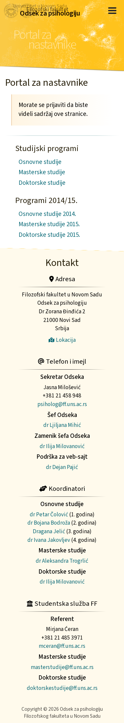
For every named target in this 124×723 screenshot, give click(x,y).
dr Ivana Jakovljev (48, 540)
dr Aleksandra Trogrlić (62, 561)
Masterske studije (42, 172)
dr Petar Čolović (49, 514)
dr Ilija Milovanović (62, 446)
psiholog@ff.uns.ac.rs (62, 404)
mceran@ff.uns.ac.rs (62, 646)
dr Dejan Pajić (62, 467)
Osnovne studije (40, 162)
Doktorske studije (42, 183)
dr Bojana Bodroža (48, 523)
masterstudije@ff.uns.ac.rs (62, 667)
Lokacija (62, 340)
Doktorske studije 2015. (49, 235)
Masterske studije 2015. (49, 224)
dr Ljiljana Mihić (62, 425)
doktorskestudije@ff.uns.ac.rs (62, 688)
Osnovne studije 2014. (47, 214)
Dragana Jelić (49, 531)
